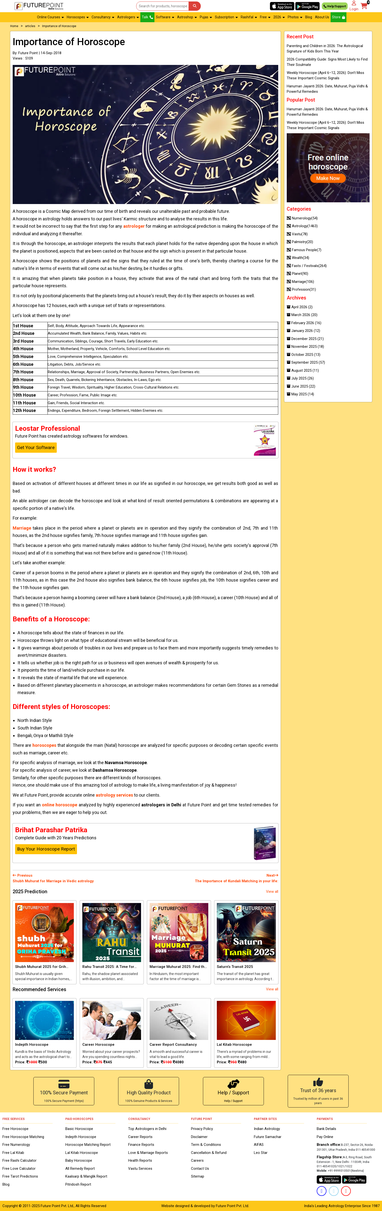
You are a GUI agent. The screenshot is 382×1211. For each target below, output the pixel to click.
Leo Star (260, 1152)
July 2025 (300, 378)
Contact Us (200, 1168)
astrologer (134, 226)
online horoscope (59, 804)
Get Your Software (36, 447)
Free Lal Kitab (13, 1152)
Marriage (22, 528)
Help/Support (335, 6)
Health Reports (140, 1160)
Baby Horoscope (78, 1160)
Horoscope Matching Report (88, 1144)
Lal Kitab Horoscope (81, 1152)
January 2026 (303, 330)
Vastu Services (140, 1168)
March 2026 (302, 315)
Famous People (304, 250)
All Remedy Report (80, 1168)
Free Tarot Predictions (20, 1176)
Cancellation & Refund (209, 1152)
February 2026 (304, 323)
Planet (297, 273)
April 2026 (300, 307)
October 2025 (303, 354)
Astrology (302, 226)
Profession (301, 289)
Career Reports (140, 1137)
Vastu (297, 234)
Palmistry (300, 242)
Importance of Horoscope (59, 26)
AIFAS (259, 1144)
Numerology (302, 218)
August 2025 (303, 370)
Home (14, 26)
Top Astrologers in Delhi (147, 1129)
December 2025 (305, 339)
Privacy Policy (202, 1129)
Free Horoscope (15, 1129)
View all (272, 891)
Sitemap (197, 1176)
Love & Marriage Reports (148, 1152)
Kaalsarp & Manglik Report (86, 1176)
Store (338, 17)
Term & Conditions (206, 1144)
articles (30, 26)
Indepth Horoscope (80, 1137)
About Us (322, 17)
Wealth (298, 258)
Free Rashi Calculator (19, 1160)
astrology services (114, 795)
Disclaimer (199, 1137)
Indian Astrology (267, 1129)
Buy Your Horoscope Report (46, 849)
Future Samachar (267, 1137)
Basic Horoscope (79, 1129)
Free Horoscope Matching (23, 1137)
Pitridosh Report (78, 1184)
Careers (197, 1160)
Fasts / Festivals (307, 266)
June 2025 (301, 386)
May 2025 (300, 394)
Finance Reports (141, 1144)
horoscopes (44, 745)
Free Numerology (16, 1144)
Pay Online (325, 1137)
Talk (147, 17)
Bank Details (326, 1129)
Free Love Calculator (19, 1168)
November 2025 (305, 346)
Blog (308, 17)
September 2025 (306, 362)
